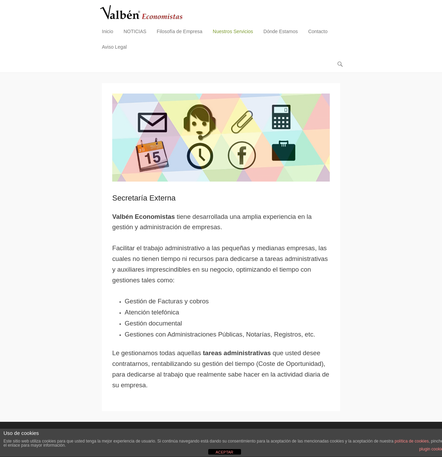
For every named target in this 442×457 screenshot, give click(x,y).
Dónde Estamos (280, 31)
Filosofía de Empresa (179, 31)
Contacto (317, 31)
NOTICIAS (135, 31)
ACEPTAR (224, 452)
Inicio (107, 31)
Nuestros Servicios (233, 31)
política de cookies (412, 441)
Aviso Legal (114, 47)
